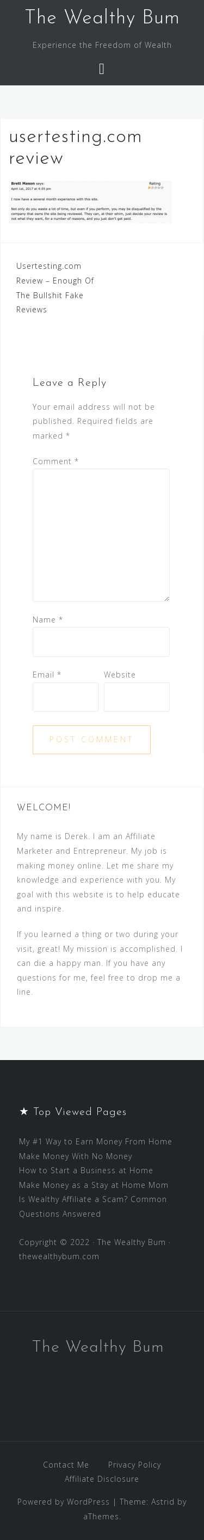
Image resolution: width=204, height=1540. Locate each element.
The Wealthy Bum (102, 18)
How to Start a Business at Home (86, 1170)
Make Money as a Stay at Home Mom (94, 1185)
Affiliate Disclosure (102, 1479)
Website (120, 674)
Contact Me (66, 1464)
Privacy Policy (134, 1464)
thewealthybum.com (59, 1256)
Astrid (163, 1501)
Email (47, 674)
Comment (56, 461)
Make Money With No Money (75, 1156)
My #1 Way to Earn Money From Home (95, 1141)
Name (48, 619)
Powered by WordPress (63, 1501)
